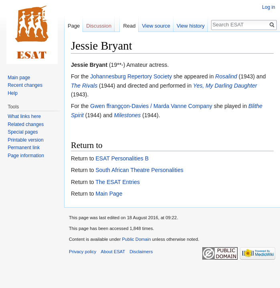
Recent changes (25, 85)
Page (74, 26)
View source (156, 26)
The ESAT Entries (117, 182)
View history (191, 26)
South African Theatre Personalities (139, 170)
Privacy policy (82, 251)
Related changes (26, 124)
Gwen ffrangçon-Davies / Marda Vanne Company (151, 106)
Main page (19, 77)
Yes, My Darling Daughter (225, 85)
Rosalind (226, 76)
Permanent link (24, 147)
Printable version (25, 140)
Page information (26, 155)
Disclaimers (141, 251)
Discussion (98, 26)
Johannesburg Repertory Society (131, 76)
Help (13, 93)
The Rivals (84, 85)
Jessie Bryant (89, 65)
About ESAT (113, 251)
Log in (268, 7)
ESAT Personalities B (122, 158)
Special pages (23, 132)
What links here (24, 116)
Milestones (127, 115)
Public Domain (136, 239)
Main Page (108, 193)
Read (129, 26)
